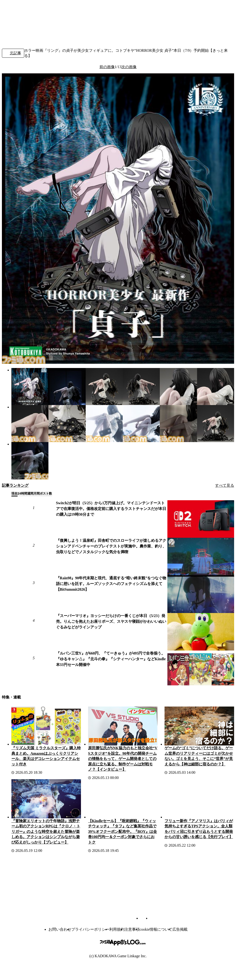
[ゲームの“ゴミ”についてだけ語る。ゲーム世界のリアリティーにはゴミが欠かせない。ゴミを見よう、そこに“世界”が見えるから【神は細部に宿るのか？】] (199, 726)
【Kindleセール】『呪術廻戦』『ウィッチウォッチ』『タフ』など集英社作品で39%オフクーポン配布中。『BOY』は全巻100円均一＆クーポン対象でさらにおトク (122, 831)
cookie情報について (156, 929)
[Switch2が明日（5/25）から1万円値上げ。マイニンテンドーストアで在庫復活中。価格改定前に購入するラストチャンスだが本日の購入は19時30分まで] (200, 519)
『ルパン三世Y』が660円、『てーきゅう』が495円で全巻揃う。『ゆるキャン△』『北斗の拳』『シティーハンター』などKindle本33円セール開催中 (111, 659)
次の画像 (129, 67)
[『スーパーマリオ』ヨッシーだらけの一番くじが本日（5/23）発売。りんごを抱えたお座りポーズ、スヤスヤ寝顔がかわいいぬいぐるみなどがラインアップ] (200, 632)
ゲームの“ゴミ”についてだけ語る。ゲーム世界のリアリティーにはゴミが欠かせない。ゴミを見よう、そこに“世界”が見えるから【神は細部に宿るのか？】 (199, 756)
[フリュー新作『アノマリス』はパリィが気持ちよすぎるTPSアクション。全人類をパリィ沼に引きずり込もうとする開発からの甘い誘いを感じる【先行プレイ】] (199, 798)
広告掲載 (180, 929)
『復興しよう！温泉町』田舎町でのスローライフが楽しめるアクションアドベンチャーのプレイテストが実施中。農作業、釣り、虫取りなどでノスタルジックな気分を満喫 (111, 546)
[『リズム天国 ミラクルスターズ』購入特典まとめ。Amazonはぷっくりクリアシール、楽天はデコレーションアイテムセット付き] (46, 726)
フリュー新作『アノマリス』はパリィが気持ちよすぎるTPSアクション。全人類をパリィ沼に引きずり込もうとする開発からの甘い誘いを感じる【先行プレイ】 (199, 829)
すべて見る (224, 485)
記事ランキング (15, 485)
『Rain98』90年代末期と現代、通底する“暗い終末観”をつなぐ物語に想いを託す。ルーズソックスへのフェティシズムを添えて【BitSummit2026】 (111, 583)
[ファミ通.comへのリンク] (18, 11)
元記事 (13, 53)
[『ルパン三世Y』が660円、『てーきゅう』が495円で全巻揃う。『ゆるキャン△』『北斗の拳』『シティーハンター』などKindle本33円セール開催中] (200, 669)
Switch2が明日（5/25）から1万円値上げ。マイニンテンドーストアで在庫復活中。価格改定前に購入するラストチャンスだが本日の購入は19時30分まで (111, 508)
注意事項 (132, 929)
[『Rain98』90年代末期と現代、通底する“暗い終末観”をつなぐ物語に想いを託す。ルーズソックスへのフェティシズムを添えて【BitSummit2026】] (200, 594)
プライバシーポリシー (90, 929)
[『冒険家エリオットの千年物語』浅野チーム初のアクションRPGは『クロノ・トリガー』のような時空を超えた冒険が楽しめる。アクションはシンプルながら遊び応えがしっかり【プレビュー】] (46, 798)
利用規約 (116, 929)
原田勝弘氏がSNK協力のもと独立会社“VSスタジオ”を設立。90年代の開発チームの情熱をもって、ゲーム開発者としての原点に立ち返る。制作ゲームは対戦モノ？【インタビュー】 (122, 758)
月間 (36, 493)
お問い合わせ (59, 929)
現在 (14, 493)
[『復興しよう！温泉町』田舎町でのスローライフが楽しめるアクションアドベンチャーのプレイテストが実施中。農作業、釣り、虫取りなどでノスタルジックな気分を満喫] (200, 556)
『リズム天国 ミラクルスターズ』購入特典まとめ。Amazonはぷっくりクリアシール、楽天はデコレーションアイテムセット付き (46, 756)
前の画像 (107, 67)
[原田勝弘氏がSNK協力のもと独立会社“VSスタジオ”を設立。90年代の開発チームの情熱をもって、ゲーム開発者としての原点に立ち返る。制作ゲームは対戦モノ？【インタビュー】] (123, 726)
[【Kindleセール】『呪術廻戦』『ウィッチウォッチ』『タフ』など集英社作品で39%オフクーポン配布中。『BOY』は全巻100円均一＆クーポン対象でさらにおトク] (123, 798)
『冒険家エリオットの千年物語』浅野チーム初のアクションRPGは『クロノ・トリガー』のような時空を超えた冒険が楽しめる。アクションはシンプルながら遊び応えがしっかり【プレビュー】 (45, 831)
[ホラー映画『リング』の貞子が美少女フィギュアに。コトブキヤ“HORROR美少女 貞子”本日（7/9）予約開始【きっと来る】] (29, 386)
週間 (30, 493)
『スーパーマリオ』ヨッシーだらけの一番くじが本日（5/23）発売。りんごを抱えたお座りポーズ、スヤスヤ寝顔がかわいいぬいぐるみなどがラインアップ (111, 621)
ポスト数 (46, 493)
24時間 (22, 493)
